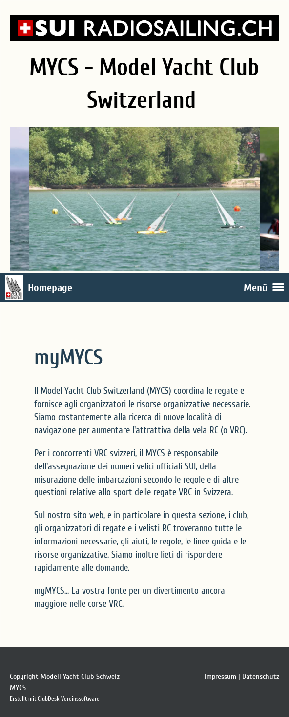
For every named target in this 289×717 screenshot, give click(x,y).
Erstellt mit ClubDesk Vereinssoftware (55, 699)
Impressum (220, 676)
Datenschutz (260, 676)
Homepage (50, 287)
